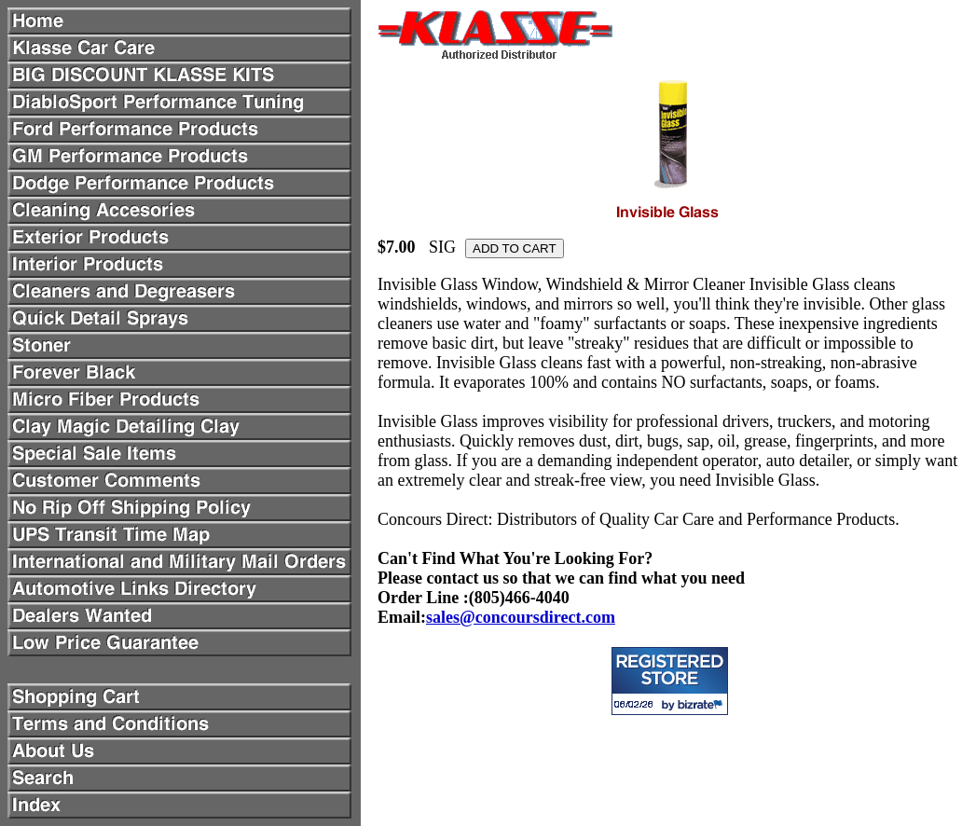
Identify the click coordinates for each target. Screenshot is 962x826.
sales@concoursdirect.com (520, 617)
